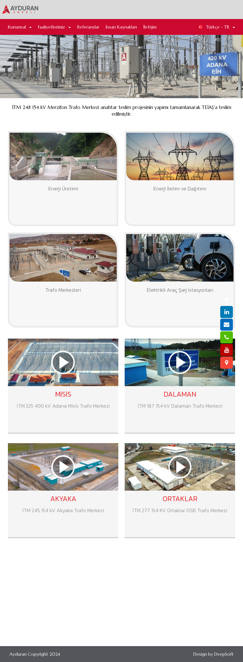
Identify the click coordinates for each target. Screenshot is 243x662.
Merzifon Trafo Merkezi (122, 125)
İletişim (150, 27)
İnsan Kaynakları (121, 27)
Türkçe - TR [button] (216, 27)
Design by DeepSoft (213, 654)
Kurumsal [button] (20, 27)
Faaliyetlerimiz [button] (54, 27)
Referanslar (88, 27)
